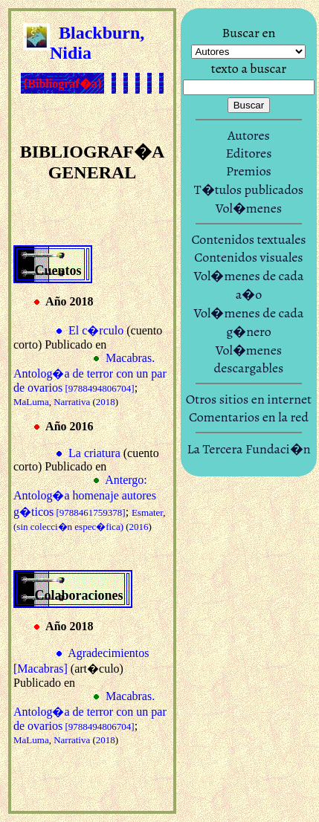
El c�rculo (95, 330)
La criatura (94, 453)
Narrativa (72, 401)
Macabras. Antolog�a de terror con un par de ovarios (90, 373)
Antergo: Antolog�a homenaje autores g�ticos (84, 495)
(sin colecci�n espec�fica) (68, 526)
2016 (139, 526)
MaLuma (31, 401)
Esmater (147, 512)
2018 (105, 401)
